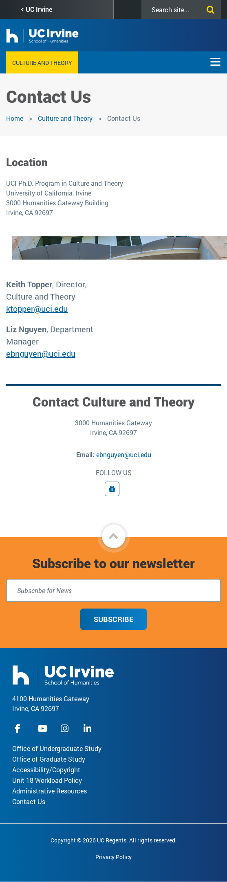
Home (14, 118)
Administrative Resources (49, 790)
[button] (114, 536)
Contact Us (28, 801)
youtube (42, 728)
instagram (66, 728)
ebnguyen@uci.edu (40, 353)
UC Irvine (39, 9)
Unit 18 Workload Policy (47, 780)
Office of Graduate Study (48, 759)
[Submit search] (209, 8)
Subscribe (113, 619)
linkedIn (88, 728)
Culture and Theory (42, 63)
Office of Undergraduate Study (56, 748)
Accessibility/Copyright (46, 769)
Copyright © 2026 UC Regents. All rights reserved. (114, 840)
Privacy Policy (113, 857)
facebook (19, 728)
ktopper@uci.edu (37, 308)
